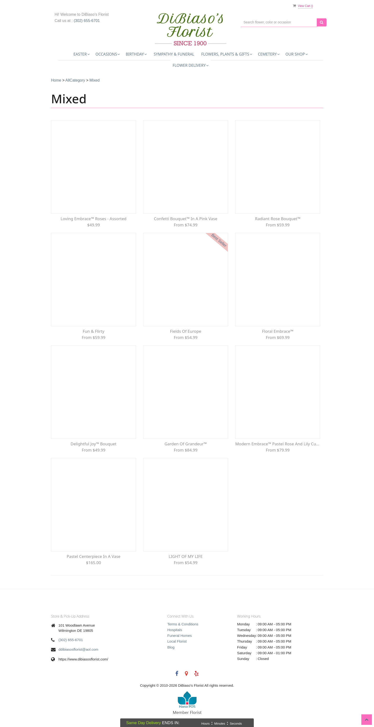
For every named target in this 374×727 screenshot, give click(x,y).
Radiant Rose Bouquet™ (277, 218)
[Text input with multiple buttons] (279, 22)
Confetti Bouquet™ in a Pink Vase (185, 218)
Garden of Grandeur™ (186, 444)
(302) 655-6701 (87, 21)
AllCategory (75, 80)
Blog (171, 647)
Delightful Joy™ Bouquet (93, 444)
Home (56, 80)
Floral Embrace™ (277, 331)
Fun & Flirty (93, 331)
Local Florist (177, 641)
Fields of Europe (185, 331)
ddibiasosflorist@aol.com (78, 649)
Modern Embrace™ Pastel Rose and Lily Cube (277, 444)
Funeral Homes (179, 636)
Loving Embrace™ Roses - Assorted (93, 218)
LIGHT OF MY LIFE (186, 556)
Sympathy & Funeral (174, 54)
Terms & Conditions (182, 624)
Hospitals (174, 630)
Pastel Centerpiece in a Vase (93, 556)
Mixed (94, 80)
